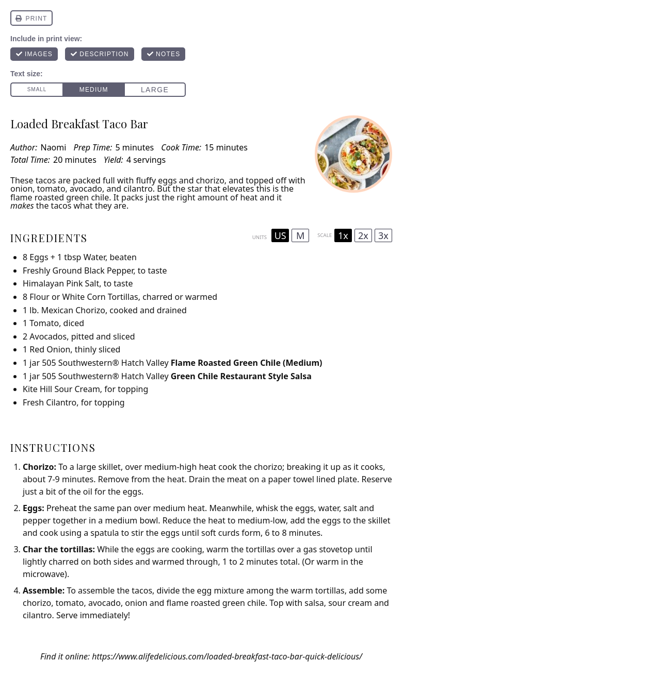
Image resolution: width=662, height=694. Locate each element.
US (280, 235)
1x (343, 235)
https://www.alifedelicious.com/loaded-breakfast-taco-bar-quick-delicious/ (227, 656)
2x (363, 235)
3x (383, 235)
